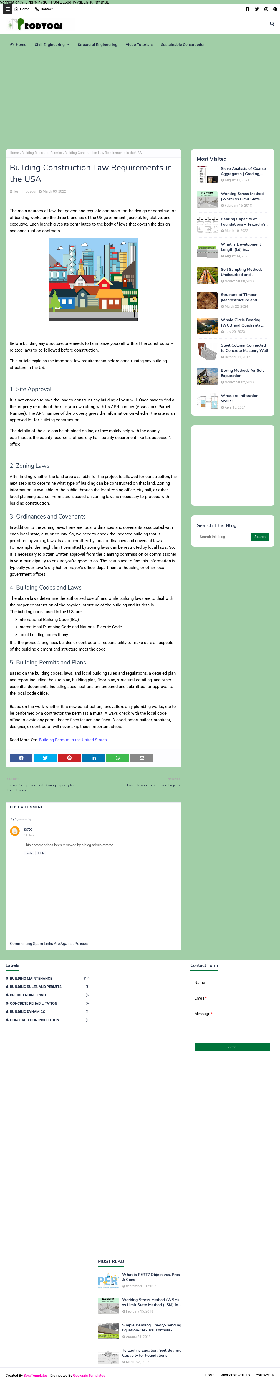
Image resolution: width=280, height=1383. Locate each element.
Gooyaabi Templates (89, 1375)
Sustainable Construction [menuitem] (183, 44)
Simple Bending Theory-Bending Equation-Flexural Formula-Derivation (151, 1328)
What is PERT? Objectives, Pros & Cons (151, 1277)
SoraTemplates (36, 1375)
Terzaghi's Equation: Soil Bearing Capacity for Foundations (151, 1353)
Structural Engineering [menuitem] (97, 44)
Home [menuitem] (18, 44)
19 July (29, 835)
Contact (44, 9)
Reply (29, 852)
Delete (40, 852)
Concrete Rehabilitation (50, 1003)
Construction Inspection (50, 1020)
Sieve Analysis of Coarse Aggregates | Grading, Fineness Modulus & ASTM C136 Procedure (243, 171)
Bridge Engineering (50, 995)
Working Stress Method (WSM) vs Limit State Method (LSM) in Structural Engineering (242, 196)
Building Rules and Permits (42, 153)
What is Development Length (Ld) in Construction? (241, 247)
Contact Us (265, 1375)
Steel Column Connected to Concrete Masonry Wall (244, 348)
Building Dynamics (50, 1012)
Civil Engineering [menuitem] (50, 44)
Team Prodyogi (24, 191)
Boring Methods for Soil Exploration (242, 373)
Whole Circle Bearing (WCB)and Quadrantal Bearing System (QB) (241, 323)
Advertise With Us (235, 1375)
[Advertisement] (140, 102)
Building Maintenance (50, 978)
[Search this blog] (224, 537)
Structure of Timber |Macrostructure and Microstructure (239, 297)
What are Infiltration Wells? (239, 398)
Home (21, 9)
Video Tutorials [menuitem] (139, 44)
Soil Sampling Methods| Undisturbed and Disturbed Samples (242, 272)
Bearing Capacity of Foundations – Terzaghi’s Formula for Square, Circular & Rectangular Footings (243, 222)
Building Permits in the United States (73, 739)
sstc (28, 829)
